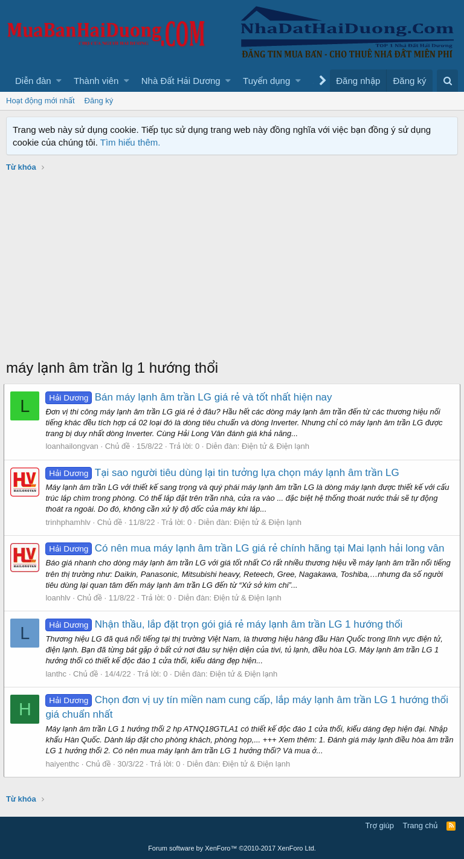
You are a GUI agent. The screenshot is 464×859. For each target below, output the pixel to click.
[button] (59, 80)
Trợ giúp (380, 825)
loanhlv (60, 597)
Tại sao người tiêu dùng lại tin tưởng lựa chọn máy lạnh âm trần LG (224, 472)
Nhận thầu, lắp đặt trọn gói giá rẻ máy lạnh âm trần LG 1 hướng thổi (226, 624)
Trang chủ (420, 825)
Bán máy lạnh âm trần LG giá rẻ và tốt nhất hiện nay (191, 397)
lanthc (58, 673)
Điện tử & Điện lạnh (278, 446)
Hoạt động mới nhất (40, 100)
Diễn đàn (33, 81)
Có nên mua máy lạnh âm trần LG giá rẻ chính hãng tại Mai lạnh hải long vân (247, 548)
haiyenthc (65, 763)
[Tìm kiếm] (447, 80)
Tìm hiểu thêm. (130, 142)
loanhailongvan (74, 446)
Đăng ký (99, 100)
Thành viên (96, 81)
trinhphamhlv (70, 522)
